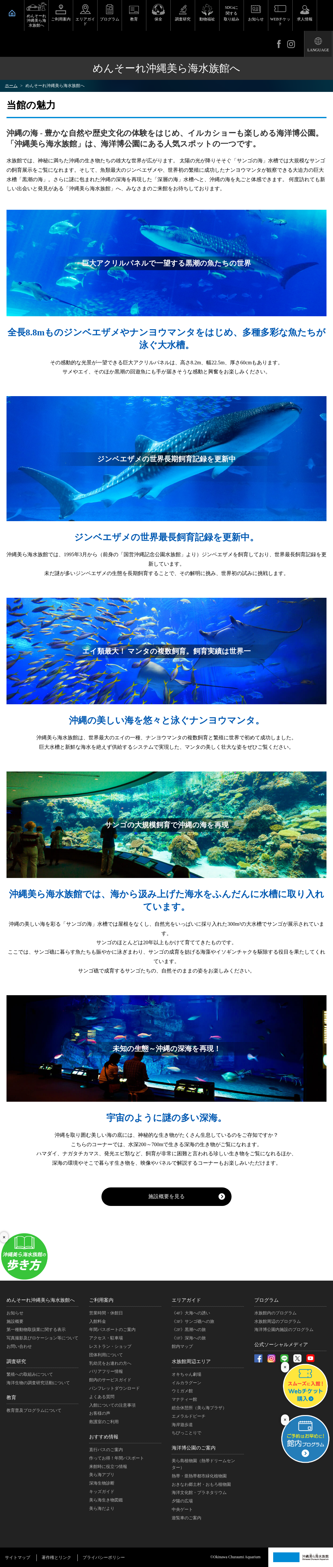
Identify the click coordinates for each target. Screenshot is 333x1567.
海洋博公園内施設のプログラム (283, 1329)
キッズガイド (101, 1491)
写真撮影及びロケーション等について (42, 1337)
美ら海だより (101, 1508)
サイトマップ (17, 1557)
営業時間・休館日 (106, 1312)
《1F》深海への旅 (189, 1337)
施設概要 (15, 1321)
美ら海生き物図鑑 (106, 1500)
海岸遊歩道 (182, 1424)
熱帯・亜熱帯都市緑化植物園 (199, 1475)
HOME (12, 13)
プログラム (109, 19)
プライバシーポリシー (104, 1557)
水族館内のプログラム (275, 1312)
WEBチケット (280, 21)
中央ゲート (182, 1509)
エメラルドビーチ (189, 1416)
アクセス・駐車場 (106, 1337)
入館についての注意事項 (112, 1405)
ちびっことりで (186, 1432)
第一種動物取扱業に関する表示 (36, 1329)
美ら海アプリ (101, 1474)
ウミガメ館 (182, 1390)
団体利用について (106, 1354)
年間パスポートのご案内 (112, 1329)
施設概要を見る (166, 1196)
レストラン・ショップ (110, 1346)
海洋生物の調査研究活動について (38, 1382)
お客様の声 (99, 1413)
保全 (158, 19)
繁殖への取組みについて (30, 1374)
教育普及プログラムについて (34, 1410)
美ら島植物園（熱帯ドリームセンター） (203, 1464)
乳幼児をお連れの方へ (110, 1363)
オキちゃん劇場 (186, 1374)
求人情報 (305, 19)
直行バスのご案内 (106, 1449)
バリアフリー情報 (106, 1371)
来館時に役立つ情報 (108, 1466)
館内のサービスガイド (110, 1379)
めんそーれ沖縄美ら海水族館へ (36, 21)
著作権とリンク (56, 1557)
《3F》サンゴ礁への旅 (193, 1321)
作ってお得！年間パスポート (116, 1458)
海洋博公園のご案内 (194, 1447)
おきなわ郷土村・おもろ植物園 (201, 1484)
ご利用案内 (61, 19)
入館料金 (97, 1321)
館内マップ (182, 1346)
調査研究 (183, 19)
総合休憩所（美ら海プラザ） (199, 1407)
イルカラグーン (186, 1382)
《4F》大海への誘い (191, 1312)
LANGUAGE (318, 50)
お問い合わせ (19, 1346)
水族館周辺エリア (191, 1361)
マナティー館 (184, 1399)
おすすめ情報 (103, 1436)
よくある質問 (101, 1396)
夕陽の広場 (182, 1500)
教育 (134, 19)
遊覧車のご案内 (186, 1517)
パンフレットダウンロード (114, 1388)
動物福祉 (207, 19)
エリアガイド (85, 21)
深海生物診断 (101, 1483)
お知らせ (256, 19)
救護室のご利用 (104, 1421)
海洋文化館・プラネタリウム (199, 1492)
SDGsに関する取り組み (231, 13)
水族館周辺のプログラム (277, 1321)
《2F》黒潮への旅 (189, 1329)
